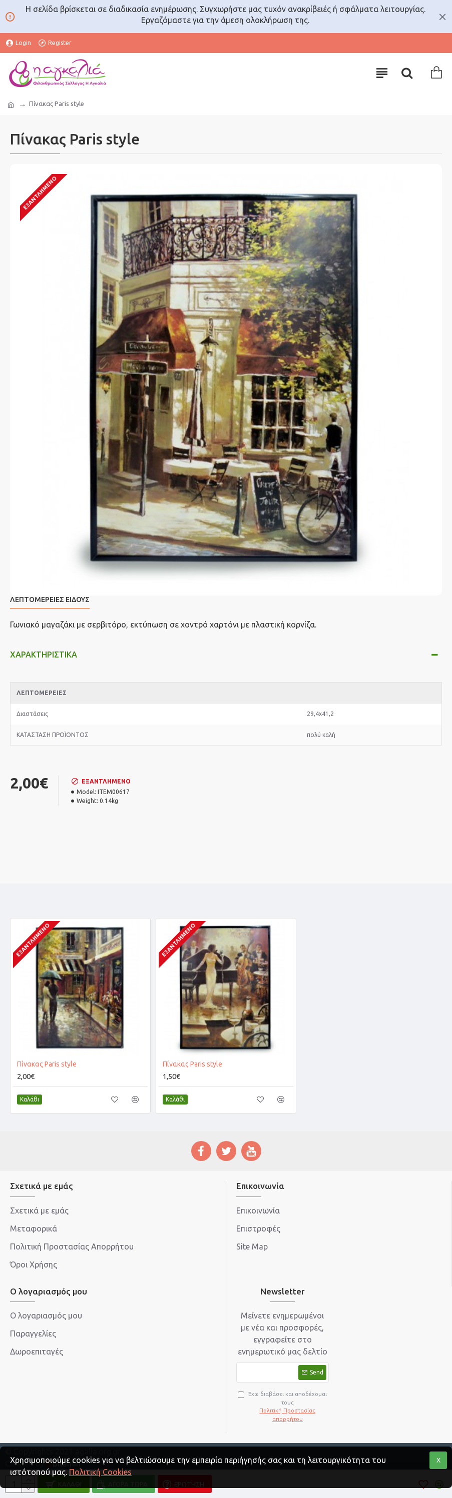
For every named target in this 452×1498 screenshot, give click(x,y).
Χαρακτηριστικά (43, 654)
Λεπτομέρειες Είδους (50, 600)
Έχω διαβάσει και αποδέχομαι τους (283, 1407)
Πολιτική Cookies (100, 1472)
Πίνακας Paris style (47, 1064)
